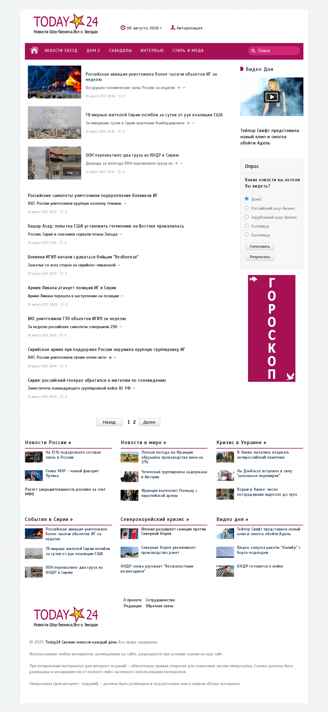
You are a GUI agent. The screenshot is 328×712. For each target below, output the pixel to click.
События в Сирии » (49, 519)
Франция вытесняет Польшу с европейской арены (169, 493)
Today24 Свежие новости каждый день (81, 642)
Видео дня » (232, 519)
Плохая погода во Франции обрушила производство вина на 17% (172, 457)
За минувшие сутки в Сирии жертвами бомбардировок (135, 122)
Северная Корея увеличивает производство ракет (168, 550)
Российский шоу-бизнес (273, 208)
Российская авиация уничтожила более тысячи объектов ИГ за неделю (77, 534)
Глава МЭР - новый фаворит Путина (72, 473)
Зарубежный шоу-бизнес (274, 217)
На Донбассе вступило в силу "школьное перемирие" (264, 473)
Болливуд (260, 235)
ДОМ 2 (93, 50)
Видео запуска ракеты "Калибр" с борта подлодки (268, 550)
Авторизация (189, 28)
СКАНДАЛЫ (120, 50)
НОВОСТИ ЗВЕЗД (61, 50)
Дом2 (256, 199)
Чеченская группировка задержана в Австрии (174, 474)
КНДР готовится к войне (260, 566)
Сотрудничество (160, 600)
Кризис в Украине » (241, 442)
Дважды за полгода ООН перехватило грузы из (129, 163)
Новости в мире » (144, 442)
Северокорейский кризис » (155, 519)
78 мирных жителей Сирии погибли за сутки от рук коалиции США (154, 114)
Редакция (133, 605)
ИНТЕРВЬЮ (152, 50)
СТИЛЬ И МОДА (188, 50)
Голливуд (260, 226)
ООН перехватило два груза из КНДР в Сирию (132, 155)
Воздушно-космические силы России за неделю (130, 87)
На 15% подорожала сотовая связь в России (73, 455)
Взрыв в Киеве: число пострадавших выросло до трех (267, 492)
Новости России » (48, 442)
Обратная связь (160, 605)
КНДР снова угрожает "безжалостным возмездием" (157, 569)
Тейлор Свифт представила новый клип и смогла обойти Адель (269, 137)
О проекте (133, 600)
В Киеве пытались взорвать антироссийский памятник (263, 455)
